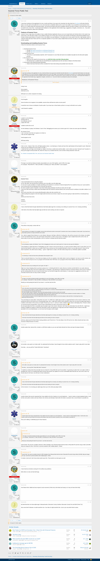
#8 (90, 204)
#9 (90, 223)
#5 (90, 143)
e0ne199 (14, 544)
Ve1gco (14, 184)
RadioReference (13, 3)
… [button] (14, 18)
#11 (90, 341)
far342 (87, 531)
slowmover (86, 548)
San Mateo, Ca (17, 83)
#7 (90, 176)
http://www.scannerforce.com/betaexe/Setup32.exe (42, 50)
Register (50, 3)
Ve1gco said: (24, 286)
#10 (90, 324)
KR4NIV (14, 535)
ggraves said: (24, 70)
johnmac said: (25, 229)
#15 (90, 410)
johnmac (14, 104)
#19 (90, 485)
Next (19, 18)
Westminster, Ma (16, 112)
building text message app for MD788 (23, 543)
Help (88, 559)
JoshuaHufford (15, 540)
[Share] (89, 21)
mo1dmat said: (25, 253)
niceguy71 (14, 549)
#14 (90, 393)
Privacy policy (83, 559)
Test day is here (17, 534)
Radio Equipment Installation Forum (31, 540)
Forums (22, 3)
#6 (90, 160)
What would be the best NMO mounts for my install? (26, 538)
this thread (77, 23)
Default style (12, 559)
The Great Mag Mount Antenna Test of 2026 (24, 547)
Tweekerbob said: (25, 276)
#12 (90, 359)
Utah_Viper (14, 349)
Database (43, 3)
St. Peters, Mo (17, 157)
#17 (90, 449)
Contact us (70, 559)
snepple (14, 531)
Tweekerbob (14, 168)
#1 (90, 21)
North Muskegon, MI (16, 356)
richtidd (14, 75)
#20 (90, 502)
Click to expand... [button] (56, 82)
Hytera (23, 544)
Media (36, 3)
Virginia (18, 34)
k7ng (87, 535)
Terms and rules (76, 559)
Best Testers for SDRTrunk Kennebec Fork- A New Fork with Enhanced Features (34, 530)
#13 (90, 376)
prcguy (87, 540)
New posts (10, 6)
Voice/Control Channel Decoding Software (29, 531)
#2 (90, 68)
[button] (18, 3)
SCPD (10, 12)
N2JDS (14, 151)
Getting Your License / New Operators (29, 535)
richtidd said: (24, 242)
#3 (90, 97)
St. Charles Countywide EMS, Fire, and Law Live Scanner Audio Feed (37, 153)
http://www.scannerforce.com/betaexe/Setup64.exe (42, 51)
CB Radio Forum (26, 549)
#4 (90, 115)
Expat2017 (86, 544)
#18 (90, 466)
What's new (29, 3)
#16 (90, 427)
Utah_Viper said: (25, 362)
